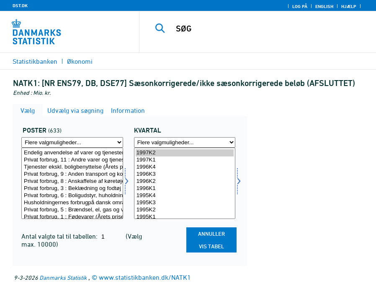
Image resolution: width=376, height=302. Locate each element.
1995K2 (185, 209)
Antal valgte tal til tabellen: (60, 236)
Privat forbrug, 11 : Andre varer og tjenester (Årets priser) (72, 160)
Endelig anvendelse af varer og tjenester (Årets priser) (72, 152)
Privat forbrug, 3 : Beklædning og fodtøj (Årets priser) (72, 188)
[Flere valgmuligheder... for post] (72, 142)
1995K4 (185, 195)
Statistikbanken (35, 61)
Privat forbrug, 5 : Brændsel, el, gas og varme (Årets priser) (72, 209)
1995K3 (185, 202)
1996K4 (185, 167)
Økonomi (80, 61)
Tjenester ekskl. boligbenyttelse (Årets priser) (72, 167)
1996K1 (185, 188)
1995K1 (185, 217)
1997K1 (185, 160)
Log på (299, 6)
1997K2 (185, 152)
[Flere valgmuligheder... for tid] (185, 142)
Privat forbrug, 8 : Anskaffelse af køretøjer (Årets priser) (72, 181)
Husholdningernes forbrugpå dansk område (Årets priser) (72, 202)
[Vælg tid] (185, 183)
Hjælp (348, 6)
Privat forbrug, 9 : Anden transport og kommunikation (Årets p (72, 174)
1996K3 (185, 174)
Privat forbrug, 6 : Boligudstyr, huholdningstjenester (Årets (72, 195)
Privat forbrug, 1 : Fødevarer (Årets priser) (72, 217)
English (324, 6)
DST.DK (20, 5)
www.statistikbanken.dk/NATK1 (145, 277)
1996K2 (185, 181)
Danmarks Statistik (63, 277)
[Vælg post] (72, 183)
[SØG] (266, 28)
